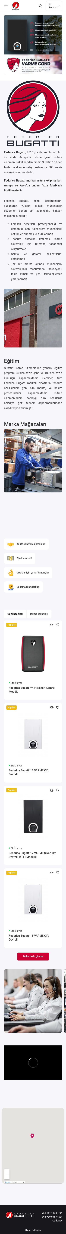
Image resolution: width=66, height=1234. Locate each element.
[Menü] (6, 6)
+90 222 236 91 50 (52, 1213)
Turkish (54, 6)
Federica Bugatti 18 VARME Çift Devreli (29, 937)
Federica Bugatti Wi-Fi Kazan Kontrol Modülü (32, 689)
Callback (57, 1220)
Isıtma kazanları (39, 613)
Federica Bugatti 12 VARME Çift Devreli (29, 772)
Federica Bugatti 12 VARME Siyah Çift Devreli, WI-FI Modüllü (32, 855)
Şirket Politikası (33, 1230)
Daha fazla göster (33, 956)
